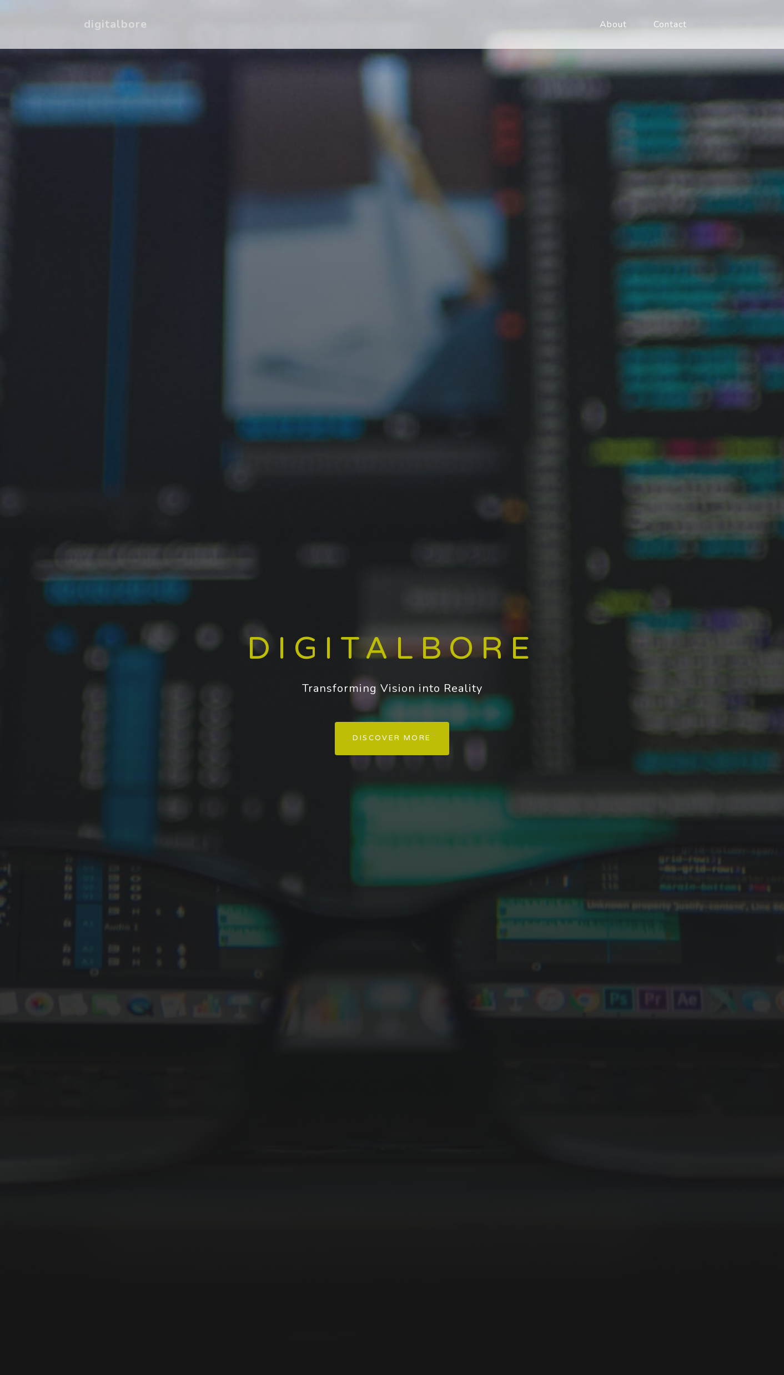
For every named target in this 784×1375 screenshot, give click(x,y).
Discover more (392, 738)
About (613, 24)
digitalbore (115, 24)
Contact (670, 24)
